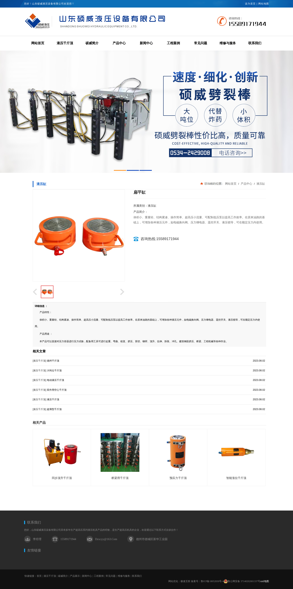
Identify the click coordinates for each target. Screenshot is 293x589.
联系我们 (254, 43)
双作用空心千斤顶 (57, 389)
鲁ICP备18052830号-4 (212, 581)
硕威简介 (92, 43)
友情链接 (34, 550)
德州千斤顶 (53, 360)
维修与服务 (228, 43)
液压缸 (260, 183)
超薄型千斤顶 (54, 409)
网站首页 (37, 43)
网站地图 (263, 3)
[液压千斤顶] (39, 360)
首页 (39, 576)
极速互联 (185, 581)
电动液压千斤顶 (55, 380)
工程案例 (173, 43)
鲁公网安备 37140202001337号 (242, 581)
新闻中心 (146, 43)
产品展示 (75, 576)
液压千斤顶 (65, 43)
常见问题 (200, 43)
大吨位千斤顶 (54, 370)
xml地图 (264, 581)
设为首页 (250, 3)
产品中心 (119, 43)
